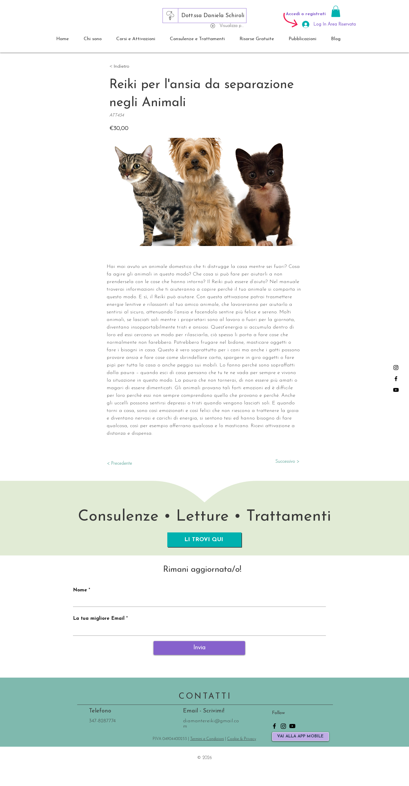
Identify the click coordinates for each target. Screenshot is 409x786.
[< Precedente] (125, 463)
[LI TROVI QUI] (204, 539)
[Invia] (199, 648)
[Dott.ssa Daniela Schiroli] (212, 15)
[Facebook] (396, 378)
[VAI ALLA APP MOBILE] (300, 736)
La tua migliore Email (99, 618)
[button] (336, 11)
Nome (80, 590)
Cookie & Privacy (241, 739)
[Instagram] (396, 367)
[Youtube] (396, 390)
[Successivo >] (285, 461)
